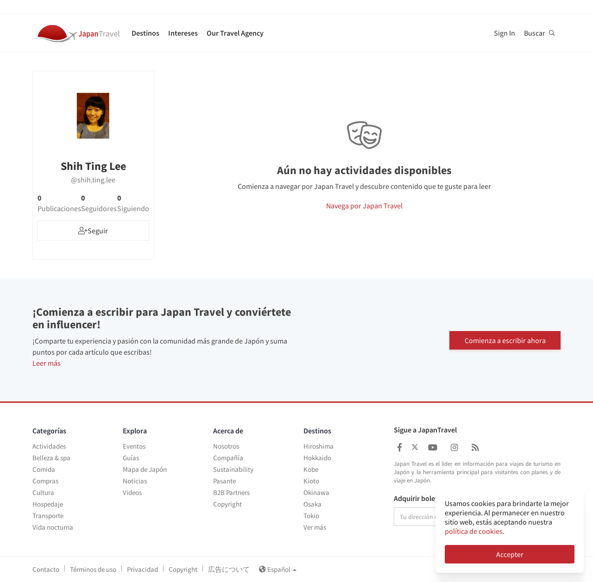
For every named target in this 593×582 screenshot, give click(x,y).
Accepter (510, 554)
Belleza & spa (51, 457)
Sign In (504, 33)
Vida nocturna (52, 527)
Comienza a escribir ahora (505, 339)
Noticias (135, 480)
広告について (229, 569)
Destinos (145, 33)
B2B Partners (231, 492)
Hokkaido (317, 457)
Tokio (311, 515)
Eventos (134, 446)
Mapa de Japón (145, 469)
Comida (43, 469)
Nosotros (226, 446)
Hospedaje (47, 504)
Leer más (46, 363)
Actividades (49, 446)
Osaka (312, 504)
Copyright (227, 504)
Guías (131, 457)
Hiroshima (318, 446)
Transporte (47, 515)
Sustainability (233, 469)
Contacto (45, 569)
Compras (45, 480)
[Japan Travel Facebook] (399, 447)
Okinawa (316, 492)
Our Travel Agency (235, 33)
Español (277, 569)
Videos (132, 492)
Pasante (224, 480)
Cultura (43, 492)
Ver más (314, 527)
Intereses (183, 33)
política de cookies (474, 531)
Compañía (228, 457)
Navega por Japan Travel (364, 205)
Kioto (311, 480)
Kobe (310, 469)
